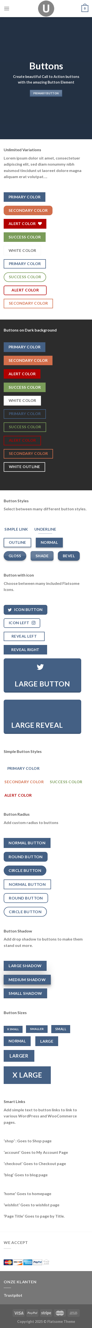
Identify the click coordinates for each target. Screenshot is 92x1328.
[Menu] (7, 8)
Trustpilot (13, 1295)
